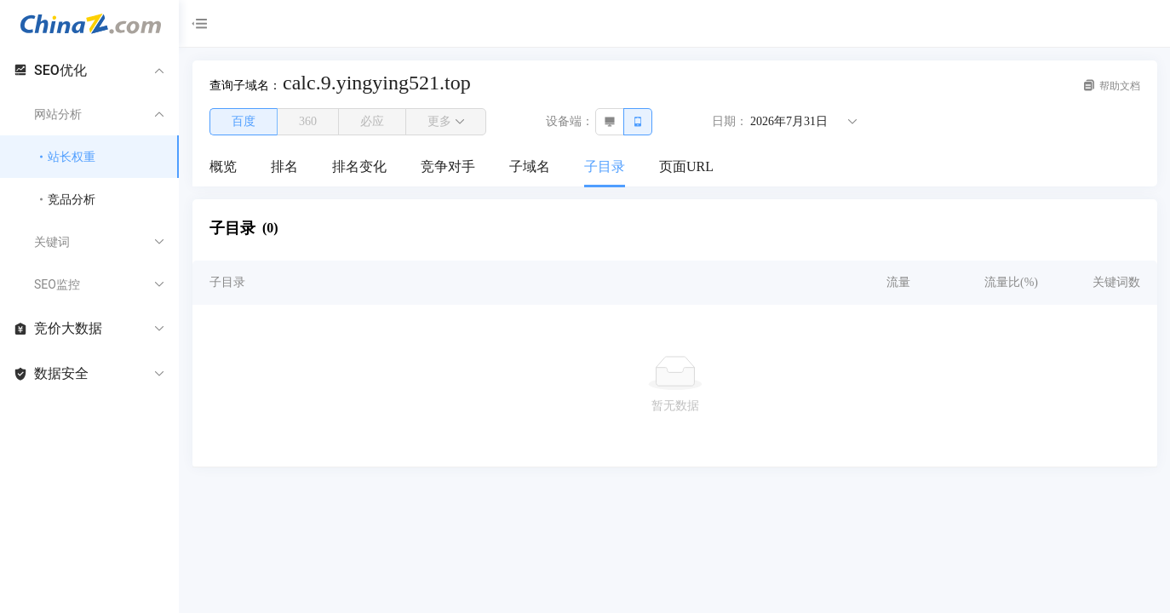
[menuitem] (223, 167)
